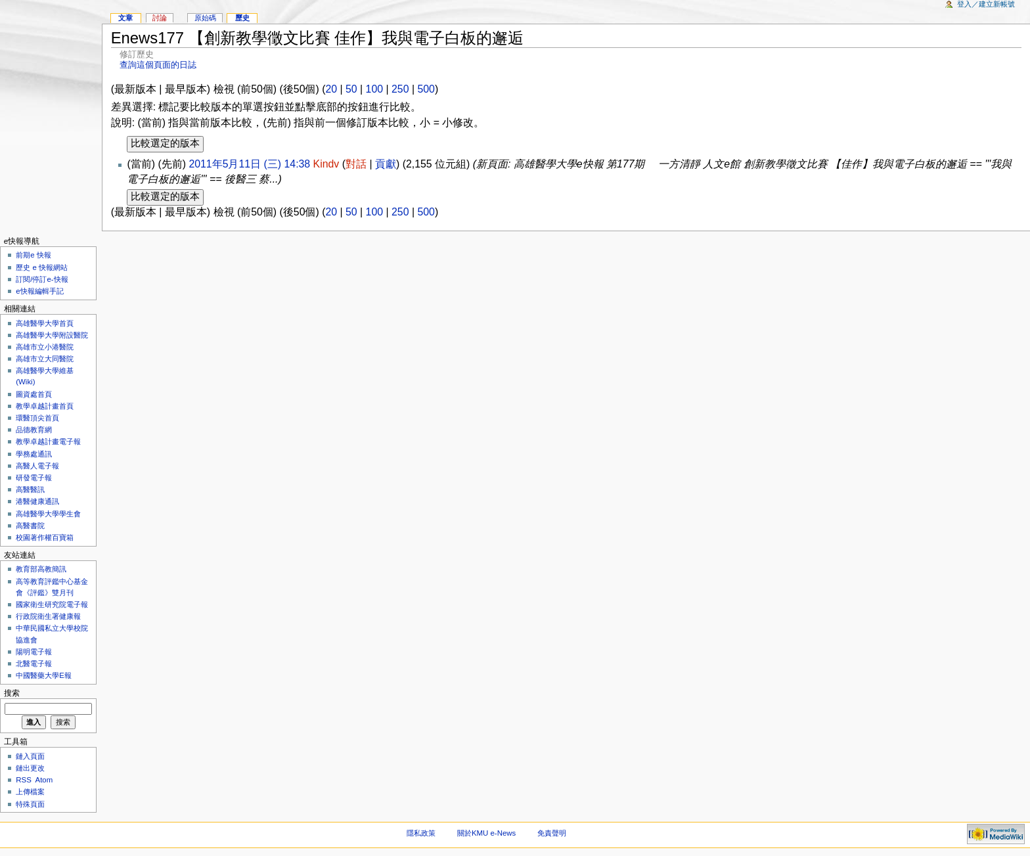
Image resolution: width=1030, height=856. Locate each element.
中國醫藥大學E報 (44, 675)
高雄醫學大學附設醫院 (52, 335)
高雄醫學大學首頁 (45, 323)
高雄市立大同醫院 (45, 359)
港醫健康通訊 (37, 501)
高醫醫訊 (30, 489)
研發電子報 (34, 478)
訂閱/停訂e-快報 (42, 279)
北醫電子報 (34, 663)
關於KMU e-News (486, 833)
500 (425, 89)
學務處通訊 (34, 454)
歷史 (242, 18)
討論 (159, 18)
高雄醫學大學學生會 (48, 514)
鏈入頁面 (30, 756)
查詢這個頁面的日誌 (158, 65)
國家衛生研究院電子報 (52, 604)
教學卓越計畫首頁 (45, 406)
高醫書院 (30, 525)
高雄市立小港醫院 (45, 347)
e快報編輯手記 (39, 291)
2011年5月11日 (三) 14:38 (249, 163)
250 (400, 89)
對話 (356, 163)
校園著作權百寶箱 (45, 537)
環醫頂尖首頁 (37, 418)
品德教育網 (34, 430)
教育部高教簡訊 (41, 569)
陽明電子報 (34, 652)
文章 (125, 18)
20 (331, 89)
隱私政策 (421, 833)
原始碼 (205, 18)
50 (351, 89)
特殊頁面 (30, 804)
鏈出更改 (30, 768)
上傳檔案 (30, 792)
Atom (44, 780)
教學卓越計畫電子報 (48, 441)
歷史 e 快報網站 (45, 267)
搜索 (12, 693)
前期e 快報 (33, 255)
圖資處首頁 (34, 394)
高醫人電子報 (37, 466)
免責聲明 (551, 833)
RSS (24, 780)
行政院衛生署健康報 (48, 616)
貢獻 (385, 163)
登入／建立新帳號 (986, 4)
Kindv (326, 163)
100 (374, 89)
